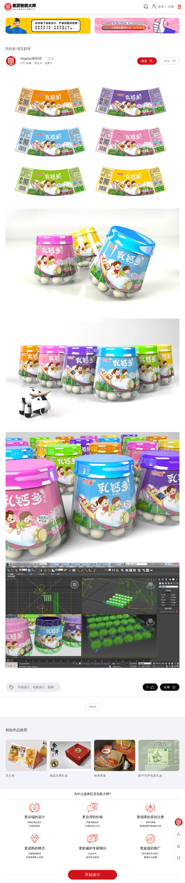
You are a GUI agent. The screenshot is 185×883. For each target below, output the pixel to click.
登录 (161, 6)
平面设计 (24, 687)
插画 (51, 687)
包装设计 (39, 687)
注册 (171, 6)
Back (92, 706)
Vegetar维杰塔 (31, 58)
